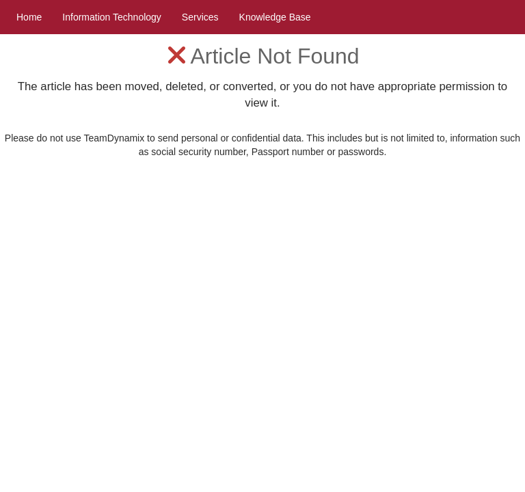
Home (29, 17)
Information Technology (111, 17)
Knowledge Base (275, 17)
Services (200, 17)
